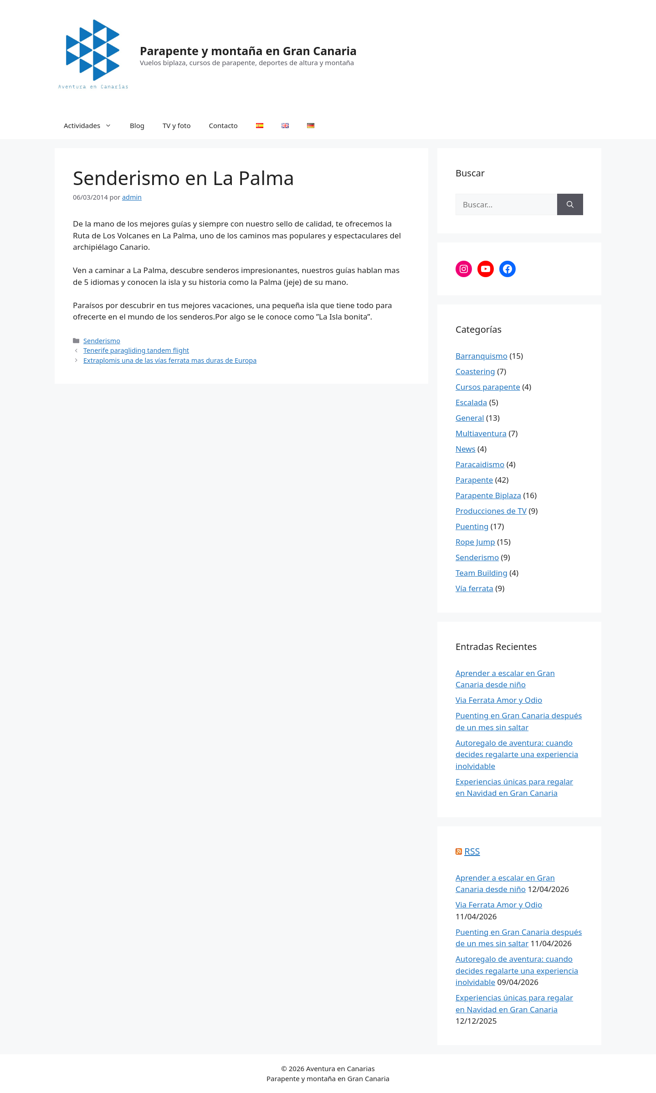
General (470, 417)
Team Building (481, 572)
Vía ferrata (474, 588)
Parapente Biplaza (488, 495)
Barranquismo (481, 356)
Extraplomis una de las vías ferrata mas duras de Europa (169, 360)
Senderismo (101, 340)
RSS (472, 851)
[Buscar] (570, 205)
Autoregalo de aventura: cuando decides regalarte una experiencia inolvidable (517, 754)
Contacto (223, 125)
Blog (137, 125)
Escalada (471, 402)
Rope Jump (475, 541)
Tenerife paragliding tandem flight (136, 350)
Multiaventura (481, 433)
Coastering (475, 371)
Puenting (472, 526)
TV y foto (177, 125)
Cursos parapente (488, 387)
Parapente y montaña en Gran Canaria (248, 50)
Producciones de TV (491, 510)
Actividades (92, 125)
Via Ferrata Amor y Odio (499, 700)
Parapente (474, 479)
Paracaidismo (480, 464)
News (466, 448)
